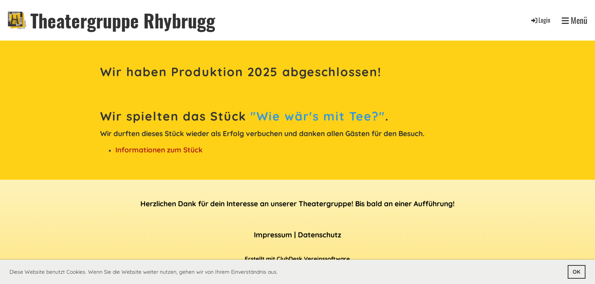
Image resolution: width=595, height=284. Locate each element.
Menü (574, 20)
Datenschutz (319, 234)
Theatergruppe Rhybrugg (122, 20)
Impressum (273, 234)
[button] (280, 272)
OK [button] (576, 271)
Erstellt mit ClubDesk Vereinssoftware (297, 258)
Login (540, 20)
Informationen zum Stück (159, 149)
